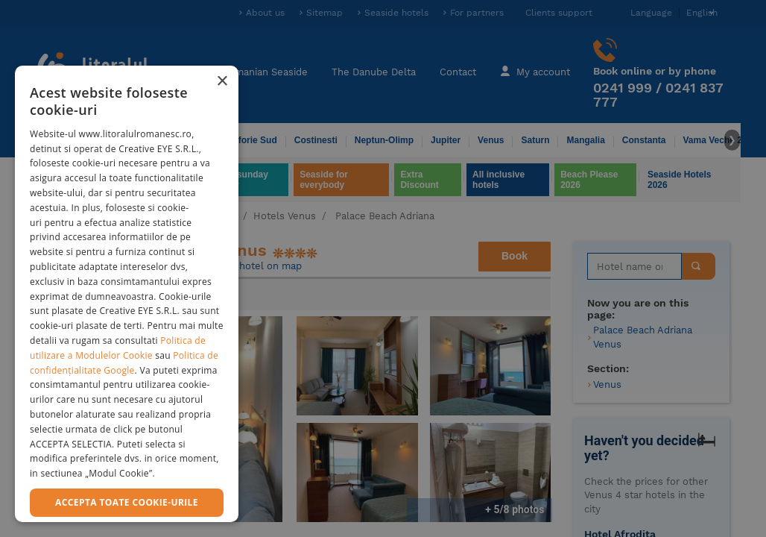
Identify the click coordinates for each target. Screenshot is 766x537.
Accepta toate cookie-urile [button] (126, 502)
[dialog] (126, 294)
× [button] (221, 81)
